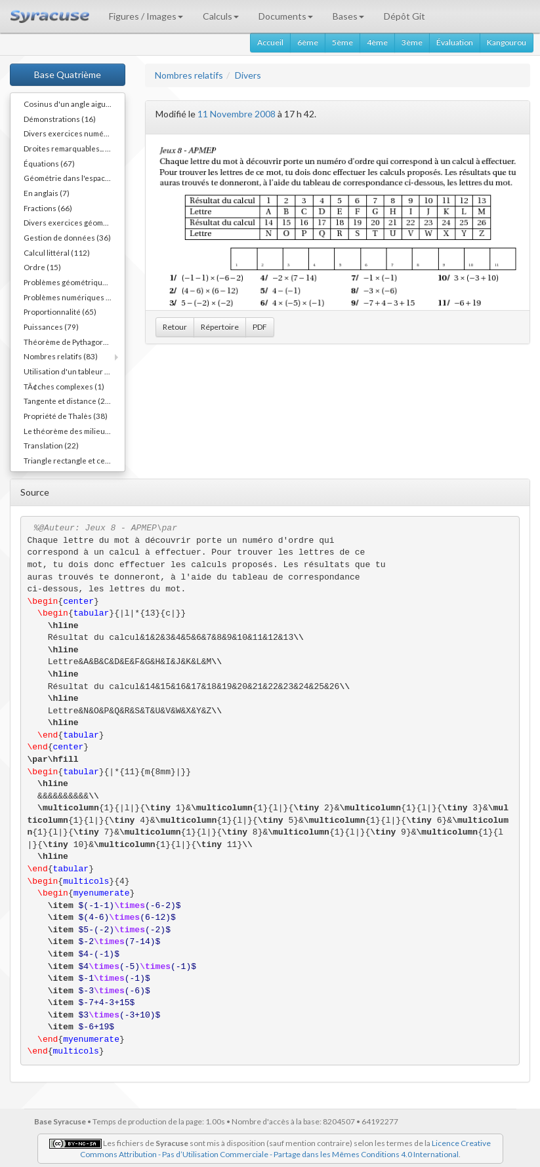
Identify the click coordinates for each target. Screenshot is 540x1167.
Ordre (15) (42, 266)
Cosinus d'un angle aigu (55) (72, 103)
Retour (175, 327)
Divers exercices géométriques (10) (74, 222)
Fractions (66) (48, 207)
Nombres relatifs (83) (61, 356)
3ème (412, 42)
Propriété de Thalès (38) (66, 415)
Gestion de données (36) (67, 237)
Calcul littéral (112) (57, 252)
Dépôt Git (404, 16)
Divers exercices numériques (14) (74, 133)
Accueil (270, 42)
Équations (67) (49, 163)
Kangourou (506, 42)
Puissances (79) (51, 326)
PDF (260, 327)
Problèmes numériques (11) (72, 297)
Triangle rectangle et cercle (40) (74, 460)
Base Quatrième (67, 74)
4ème (377, 42)
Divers (248, 75)
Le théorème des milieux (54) (74, 430)
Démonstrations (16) (60, 118)
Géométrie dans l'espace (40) (74, 177)
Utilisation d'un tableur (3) (69, 371)
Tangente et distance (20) (68, 400)
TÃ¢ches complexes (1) (64, 386)
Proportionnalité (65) (60, 311)
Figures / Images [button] (146, 16)
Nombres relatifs (189, 75)
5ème (342, 42)
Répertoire (220, 327)
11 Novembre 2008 (236, 113)
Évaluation (454, 42)
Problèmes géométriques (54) (74, 282)
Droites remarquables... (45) (71, 148)
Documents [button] (286, 16)
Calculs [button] (221, 16)
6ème (307, 42)
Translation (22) (51, 445)
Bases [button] (348, 16)
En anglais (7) (47, 192)
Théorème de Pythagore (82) (73, 341)
